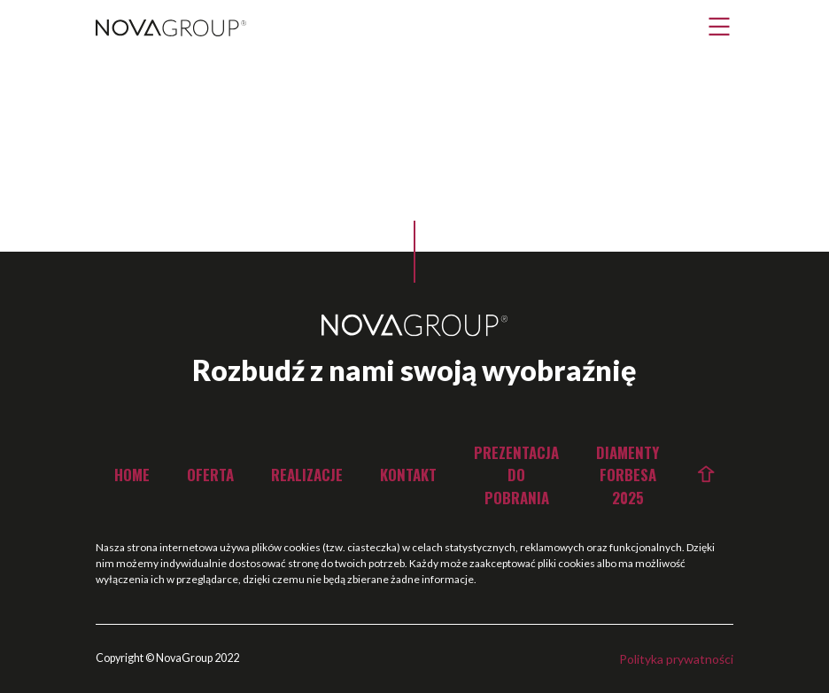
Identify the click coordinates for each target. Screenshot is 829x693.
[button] (719, 26)
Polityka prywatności (676, 658)
